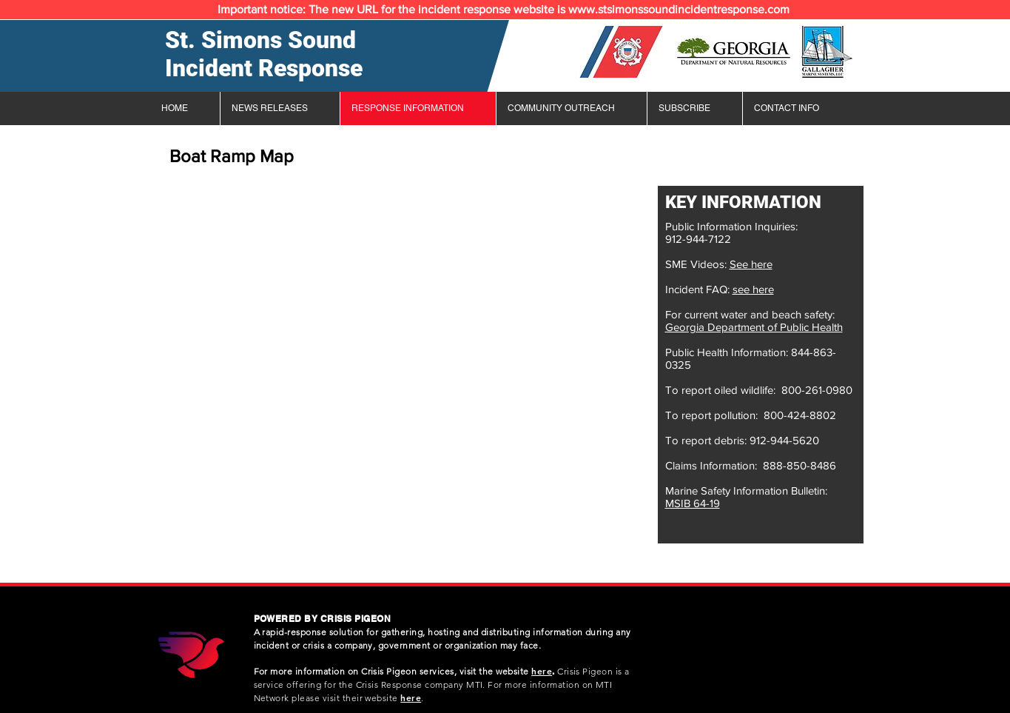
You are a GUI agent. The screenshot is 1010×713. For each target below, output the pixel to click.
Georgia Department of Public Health (754, 327)
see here (753, 289)
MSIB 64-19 (692, 503)
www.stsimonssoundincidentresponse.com (679, 9)
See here (751, 264)
